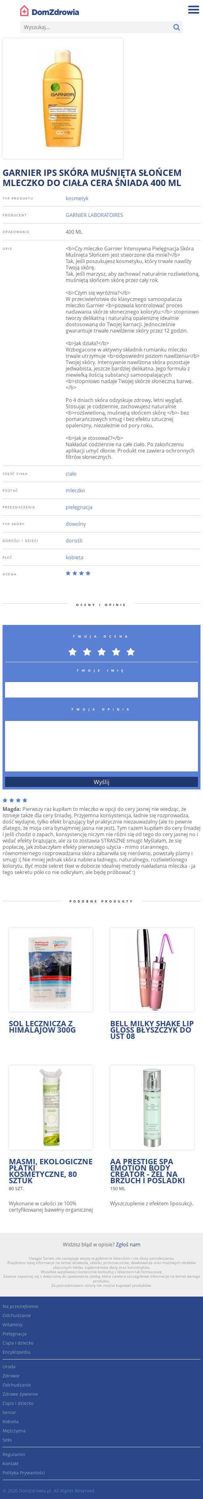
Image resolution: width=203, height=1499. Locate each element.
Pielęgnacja (15, 1334)
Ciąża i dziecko (18, 1343)
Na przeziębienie (21, 1306)
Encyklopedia (16, 1352)
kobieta (74, 557)
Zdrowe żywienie (20, 1394)
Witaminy (12, 1325)
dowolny (76, 523)
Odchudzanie (17, 1315)
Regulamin (14, 1454)
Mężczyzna (14, 1431)
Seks (7, 1440)
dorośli (74, 540)
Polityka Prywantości (24, 1473)
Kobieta (11, 1421)
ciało (71, 473)
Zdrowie (11, 1376)
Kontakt (11, 1463)
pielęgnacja (79, 507)
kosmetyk (77, 198)
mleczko (75, 490)
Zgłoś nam (128, 1244)
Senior (9, 1412)
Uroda (9, 1367)
